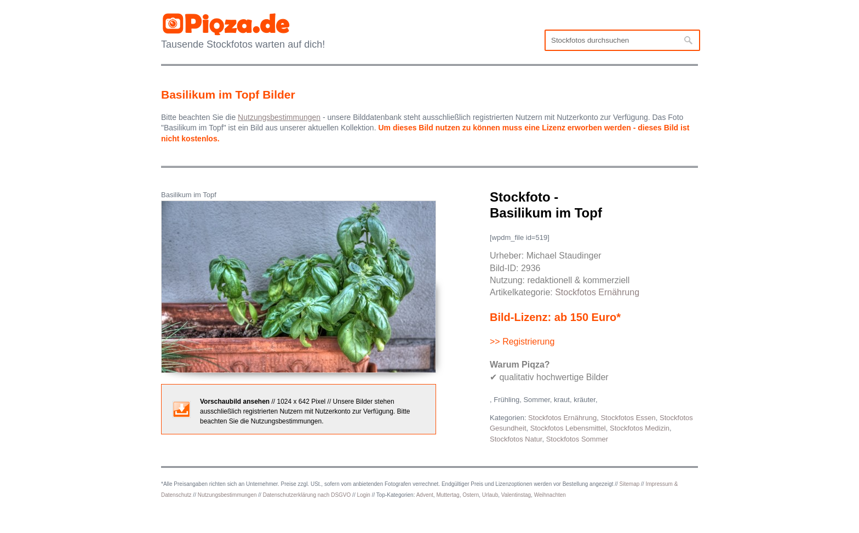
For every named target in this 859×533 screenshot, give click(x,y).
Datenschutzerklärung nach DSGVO (307, 495)
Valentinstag (516, 495)
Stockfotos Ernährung (597, 292)
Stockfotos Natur (516, 439)
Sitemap (630, 484)
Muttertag (447, 495)
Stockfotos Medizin (639, 428)
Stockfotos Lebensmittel (568, 428)
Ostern (470, 495)
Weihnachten (550, 495)
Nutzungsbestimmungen (227, 495)
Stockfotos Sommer (577, 439)
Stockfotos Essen (627, 418)
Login (363, 495)
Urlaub (490, 495)
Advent (424, 495)
